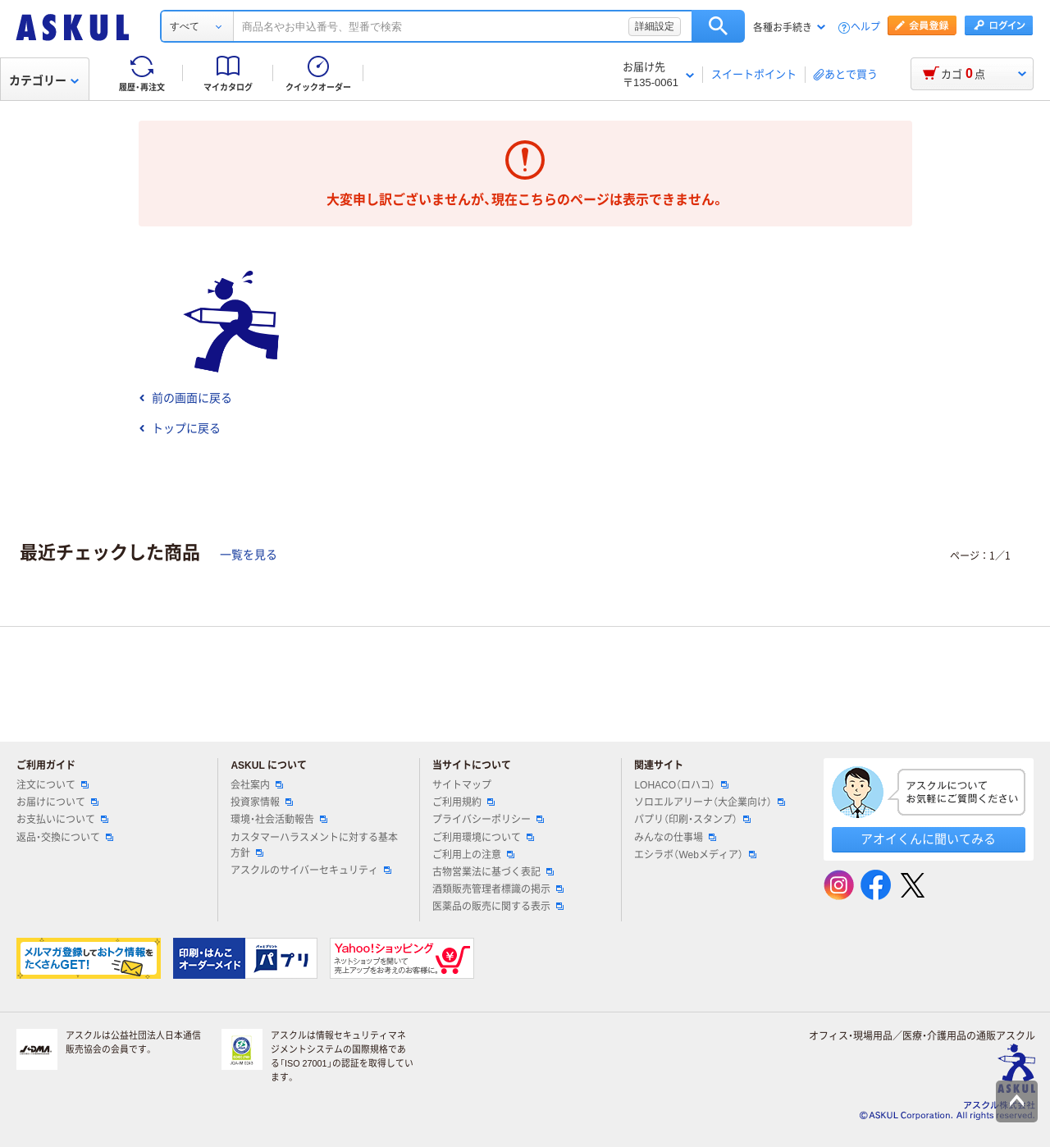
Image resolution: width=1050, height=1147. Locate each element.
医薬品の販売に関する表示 (498, 906)
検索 (718, 26)
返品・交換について (64, 837)
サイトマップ (461, 785)
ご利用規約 (463, 802)
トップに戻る (180, 428)
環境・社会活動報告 (279, 819)
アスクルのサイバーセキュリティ (311, 870)
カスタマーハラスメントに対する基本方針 (314, 845)
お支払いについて (62, 819)
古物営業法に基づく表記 (493, 872)
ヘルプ (865, 27)
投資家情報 (262, 802)
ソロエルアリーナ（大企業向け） (709, 802)
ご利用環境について (483, 837)
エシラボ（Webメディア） (695, 855)
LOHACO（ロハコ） (681, 785)
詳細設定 (654, 26)
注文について (52, 785)
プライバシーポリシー (488, 819)
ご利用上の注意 (473, 855)
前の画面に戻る (185, 397)
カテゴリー (44, 80)
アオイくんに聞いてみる (928, 839)
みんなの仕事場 (675, 837)
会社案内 (257, 785)
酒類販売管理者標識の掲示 (498, 889)
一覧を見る (248, 554)
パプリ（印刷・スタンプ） (692, 819)
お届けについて (57, 802)
